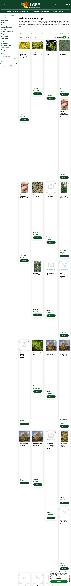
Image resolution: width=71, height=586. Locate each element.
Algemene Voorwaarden (45, 584)
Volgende (55, 470)
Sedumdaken (5, 43)
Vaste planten (5, 18)
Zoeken (64, 5)
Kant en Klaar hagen (7, 32)
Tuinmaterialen (5, 48)
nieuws (20, 567)
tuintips (20, 569)
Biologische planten (7, 27)
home (20, 560)
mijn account (40, 560)
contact (20, 565)
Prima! (59, 581)
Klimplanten (4, 34)
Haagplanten (4, 41)
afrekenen (39, 567)
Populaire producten (44, 474)
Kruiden (3, 25)
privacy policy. (64, 568)
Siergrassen (4, 20)
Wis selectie (14, 58)
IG (4, 5)
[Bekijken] (69, 5)
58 (52, 470)
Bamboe (3, 29)
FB (1, 5)
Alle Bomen (4, 36)
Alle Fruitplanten (6, 45)
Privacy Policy (36, 584)
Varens (3, 22)
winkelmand (39, 565)
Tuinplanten (4, 39)
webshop (21, 563)
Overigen (4, 50)
